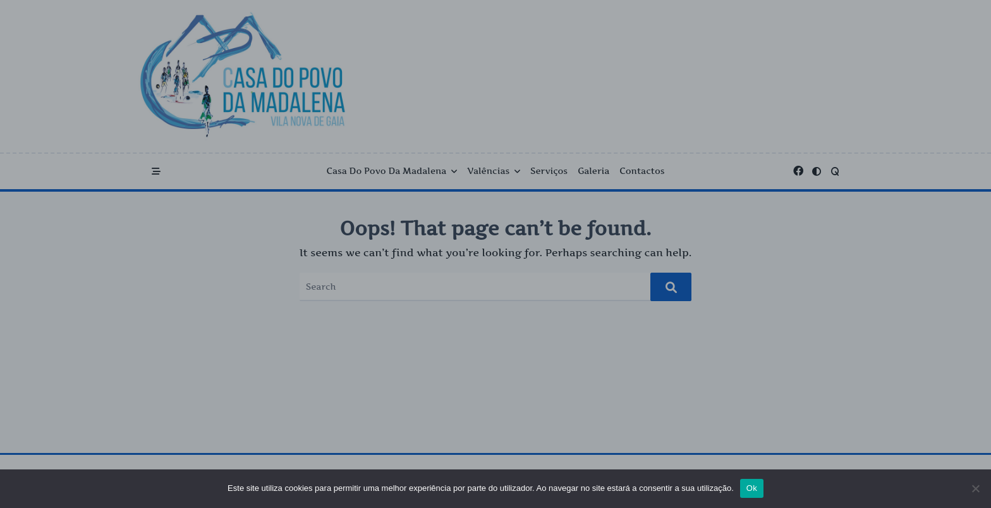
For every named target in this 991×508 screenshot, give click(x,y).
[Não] (975, 488)
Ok (751, 488)
